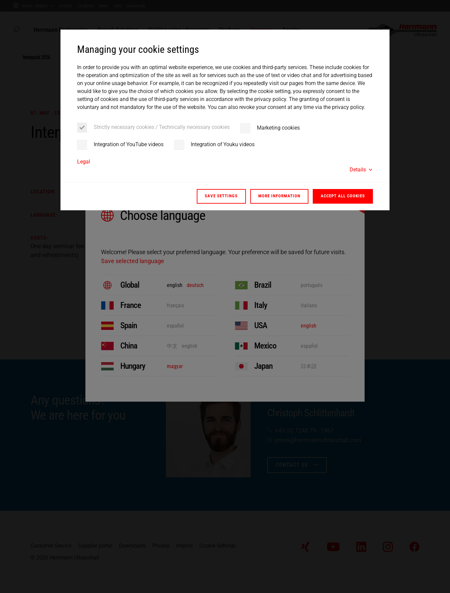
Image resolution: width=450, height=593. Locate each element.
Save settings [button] (221, 195)
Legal (83, 161)
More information (279, 195)
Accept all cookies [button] (343, 195)
